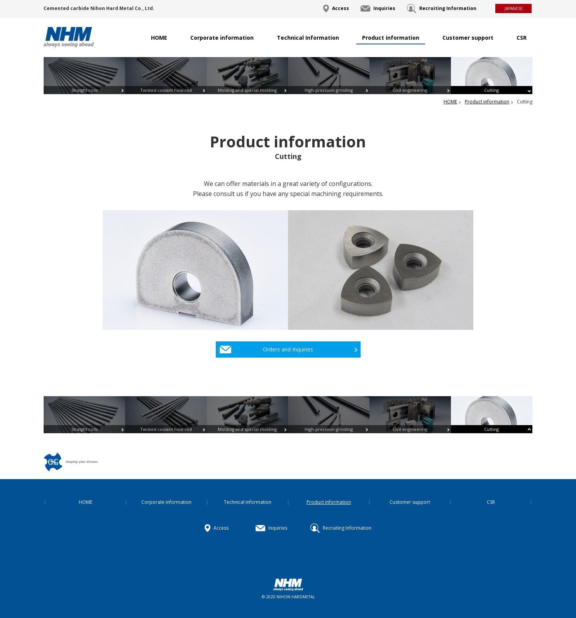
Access (340, 8)
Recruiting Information (447, 8)
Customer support (467, 37)
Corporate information (222, 37)
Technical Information (308, 37)
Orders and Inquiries (288, 349)
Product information (390, 37)
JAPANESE (514, 8)
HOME (159, 37)
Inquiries (384, 8)
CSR (522, 37)
